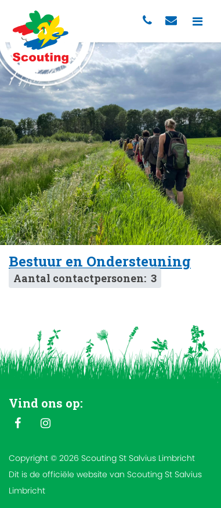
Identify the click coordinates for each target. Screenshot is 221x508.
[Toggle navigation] (197, 21)
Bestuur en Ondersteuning (100, 261)
